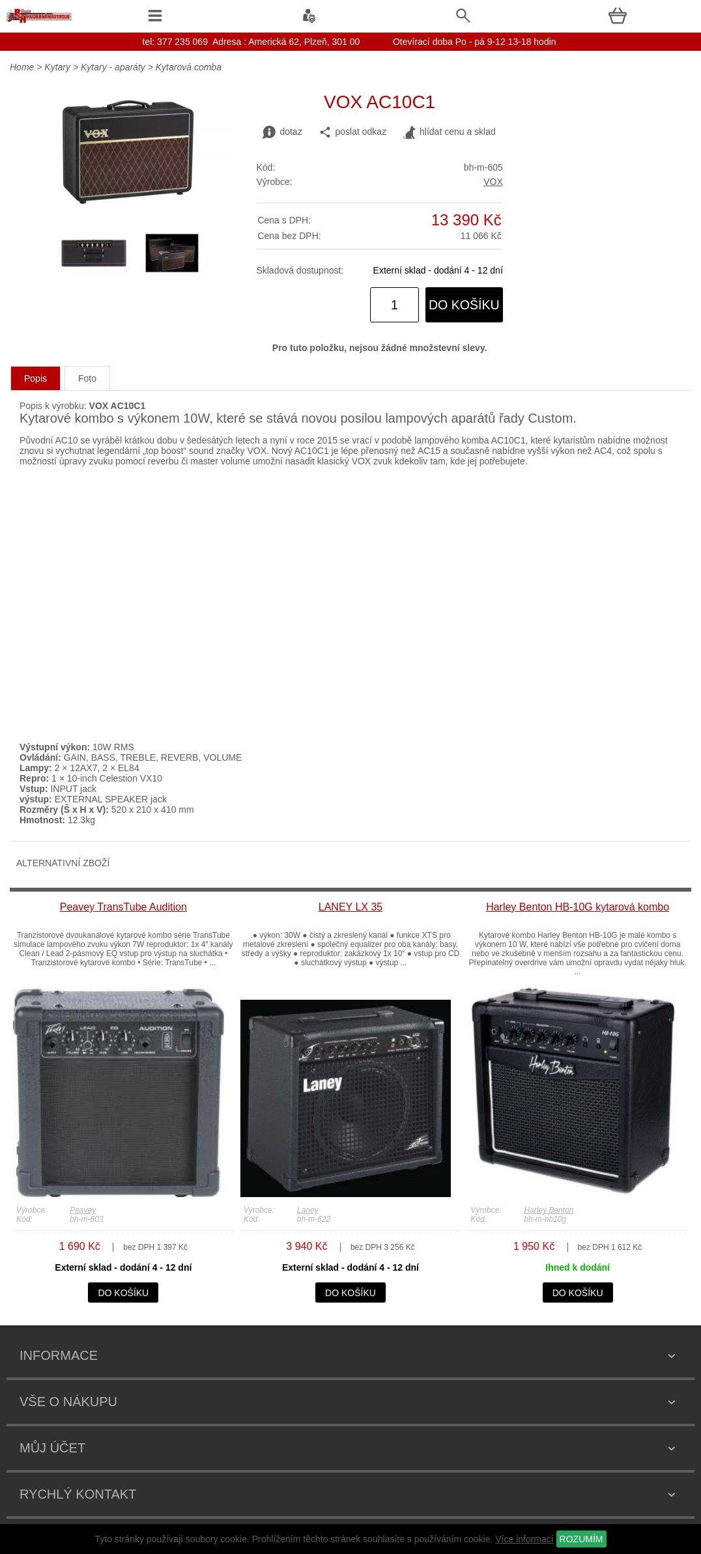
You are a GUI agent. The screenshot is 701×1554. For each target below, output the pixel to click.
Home (22, 67)
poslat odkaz (353, 132)
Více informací (524, 1539)
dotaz (282, 132)
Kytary (57, 67)
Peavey (83, 1210)
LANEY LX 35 (350, 906)
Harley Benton (548, 1210)
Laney (308, 1210)
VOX (493, 182)
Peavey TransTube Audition (123, 906)
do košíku (464, 305)
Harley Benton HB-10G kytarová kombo (577, 906)
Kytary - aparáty (113, 67)
